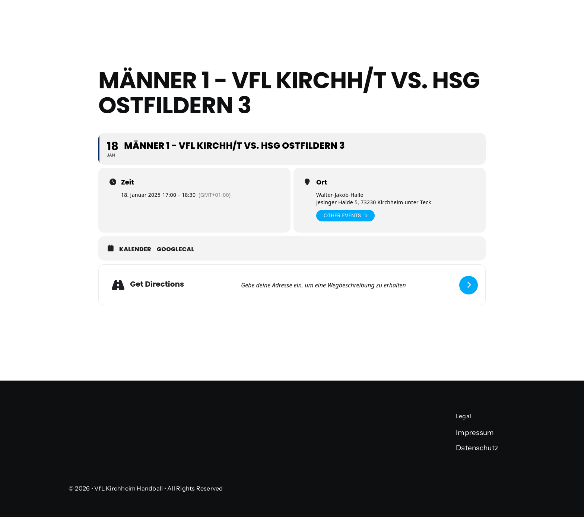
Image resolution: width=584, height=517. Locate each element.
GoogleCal (175, 249)
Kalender (135, 249)
